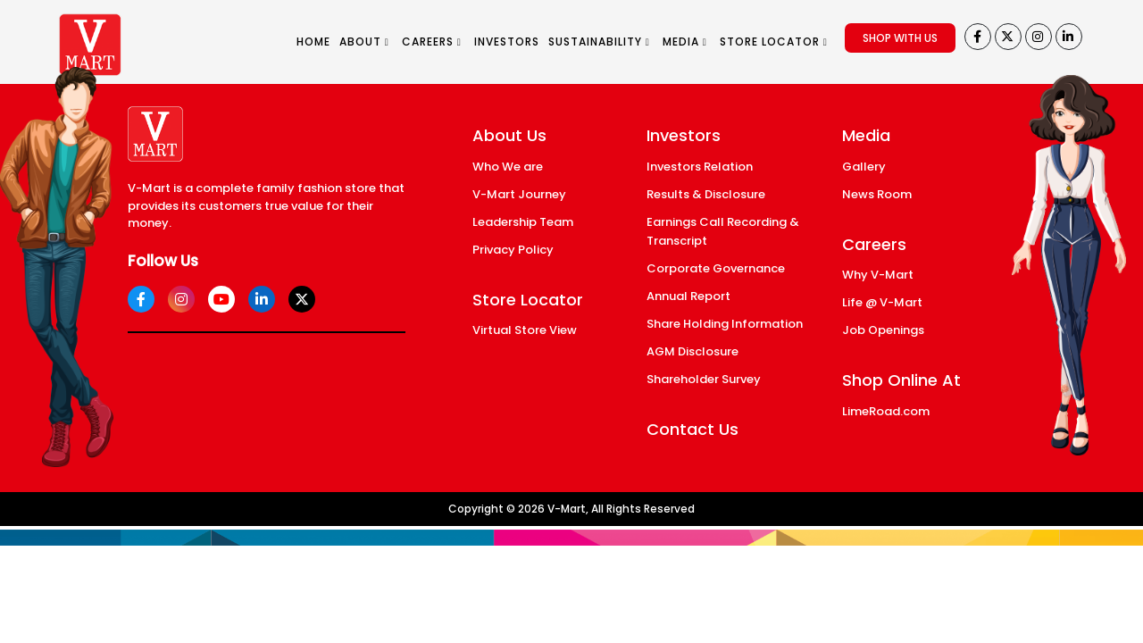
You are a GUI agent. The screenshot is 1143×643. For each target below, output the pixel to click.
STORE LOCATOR (774, 41)
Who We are (507, 166)
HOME (313, 41)
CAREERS (432, 41)
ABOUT (364, 41)
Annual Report (688, 296)
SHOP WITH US (900, 38)
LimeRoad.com (886, 411)
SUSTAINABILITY (599, 41)
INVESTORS (506, 41)
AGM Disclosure (692, 351)
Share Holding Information (725, 323)
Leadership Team (522, 221)
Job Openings (883, 330)
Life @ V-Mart (882, 302)
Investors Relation (700, 166)
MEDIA (685, 41)
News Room (877, 194)
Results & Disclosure (706, 194)
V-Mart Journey (519, 194)
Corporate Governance (716, 268)
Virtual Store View (524, 330)
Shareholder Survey (704, 379)
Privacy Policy (513, 249)
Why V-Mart (878, 274)
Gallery (864, 166)
